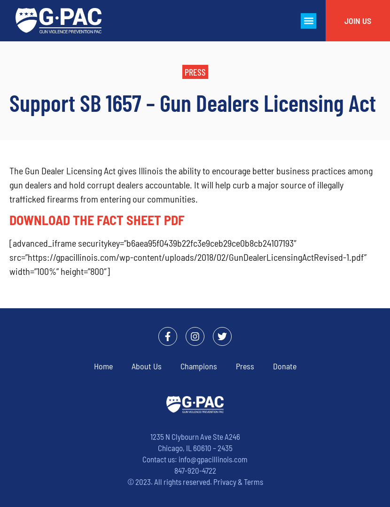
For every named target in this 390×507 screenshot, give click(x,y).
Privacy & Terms (238, 481)
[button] (308, 21)
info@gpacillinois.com (213, 459)
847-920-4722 (195, 470)
